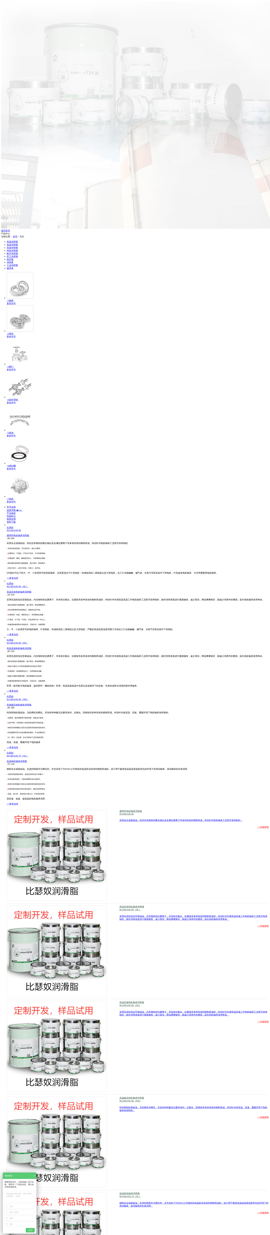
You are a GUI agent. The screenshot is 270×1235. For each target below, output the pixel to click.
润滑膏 (10, 262)
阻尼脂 (10, 259)
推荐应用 (11, 519)
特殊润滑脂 (12, 250)
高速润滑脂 (12, 247)
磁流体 (10, 268)
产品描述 (11, 513)
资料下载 (11, 522)
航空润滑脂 (12, 253)
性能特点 (11, 516)
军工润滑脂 (12, 256)
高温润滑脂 (12, 242)
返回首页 (5, 230)
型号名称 (11, 507)
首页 (15, 236)
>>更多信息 (12, 578)
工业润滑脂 (12, 265)
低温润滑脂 (12, 244)
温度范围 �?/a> (14, 510)
